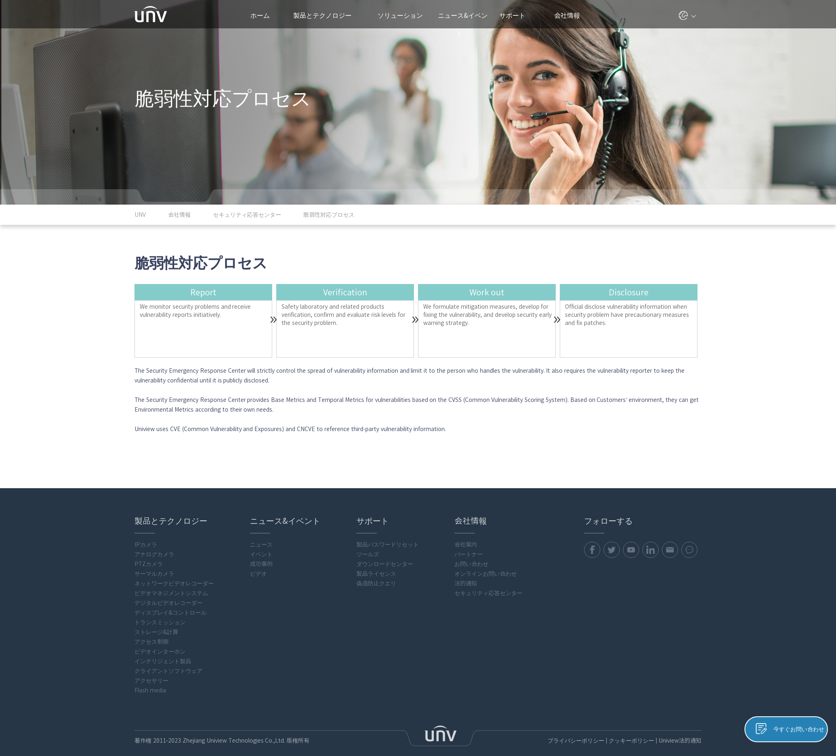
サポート (516, 15)
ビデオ (258, 574)
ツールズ (367, 554)
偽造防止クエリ (376, 583)
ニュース (261, 544)
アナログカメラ (154, 554)
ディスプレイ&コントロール (170, 612)
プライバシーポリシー (576, 740)
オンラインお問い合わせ (485, 574)
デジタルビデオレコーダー (168, 603)
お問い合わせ (471, 564)
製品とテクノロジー (326, 15)
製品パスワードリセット (387, 544)
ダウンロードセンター (384, 564)
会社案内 (465, 544)
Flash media (150, 690)
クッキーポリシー (631, 740)
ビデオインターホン (160, 651)
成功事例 (261, 564)
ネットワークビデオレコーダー (174, 583)
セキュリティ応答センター (488, 593)
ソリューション (403, 15)
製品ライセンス (376, 574)
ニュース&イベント (463, 20)
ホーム (260, 15)
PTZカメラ (148, 564)
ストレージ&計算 (156, 632)
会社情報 (570, 15)
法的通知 (465, 583)
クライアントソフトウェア (168, 671)
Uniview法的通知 (680, 740)
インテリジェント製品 (162, 661)
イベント (261, 554)
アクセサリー (151, 680)
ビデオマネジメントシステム (171, 593)
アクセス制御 (151, 642)
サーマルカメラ (154, 574)
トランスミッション (160, 622)
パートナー (468, 554)
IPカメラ (145, 544)
